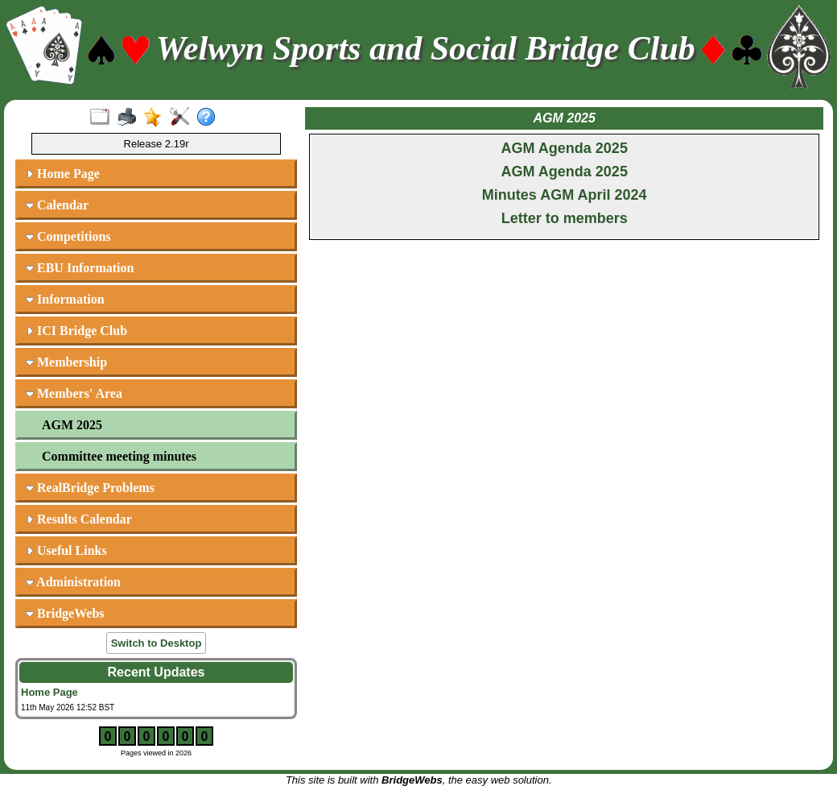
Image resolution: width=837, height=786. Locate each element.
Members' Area (74, 393)
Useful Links (66, 550)
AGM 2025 (72, 425)
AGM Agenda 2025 (564, 148)
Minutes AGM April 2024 (564, 195)
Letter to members (564, 218)
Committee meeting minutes (119, 456)
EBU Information (80, 268)
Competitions (68, 236)
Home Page (63, 173)
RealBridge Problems (90, 487)
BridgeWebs (65, 613)
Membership (66, 362)
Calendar (57, 205)
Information (65, 299)
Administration (73, 582)
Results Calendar (79, 519)
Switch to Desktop (156, 643)
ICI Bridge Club (76, 330)
